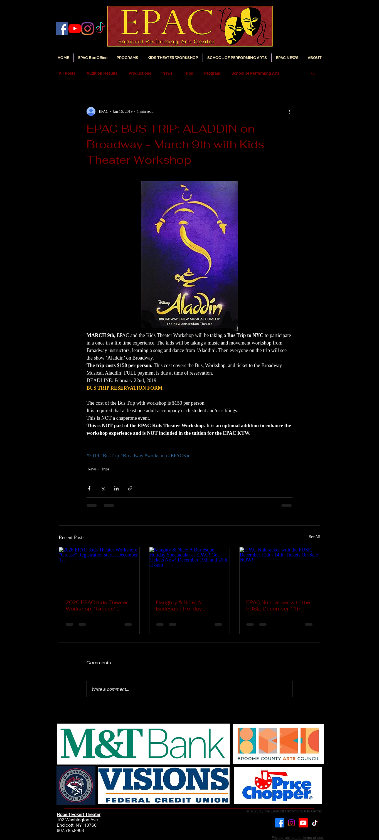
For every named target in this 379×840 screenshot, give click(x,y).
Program (212, 73)
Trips (188, 73)
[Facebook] (62, 28)
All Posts (67, 73)
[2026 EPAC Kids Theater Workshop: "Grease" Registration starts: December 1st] (99, 569)
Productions (140, 73)
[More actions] (289, 111)
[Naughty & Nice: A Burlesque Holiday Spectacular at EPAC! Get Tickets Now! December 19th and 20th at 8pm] (189, 569)
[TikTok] (314, 822)
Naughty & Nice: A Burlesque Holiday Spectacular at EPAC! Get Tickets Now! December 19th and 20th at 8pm (188, 605)
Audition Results (102, 73)
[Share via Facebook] (89, 488)
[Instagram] (87, 28)
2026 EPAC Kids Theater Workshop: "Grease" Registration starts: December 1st (97, 605)
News (168, 73)
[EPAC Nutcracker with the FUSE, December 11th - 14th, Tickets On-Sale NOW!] (280, 569)
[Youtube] (303, 822)
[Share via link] (130, 488)
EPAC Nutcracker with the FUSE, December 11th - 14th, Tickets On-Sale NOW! (278, 605)
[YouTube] (74, 28)
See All (314, 537)
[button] (287, 57)
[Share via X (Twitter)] (102, 488)
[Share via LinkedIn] (116, 488)
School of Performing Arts (255, 73)
